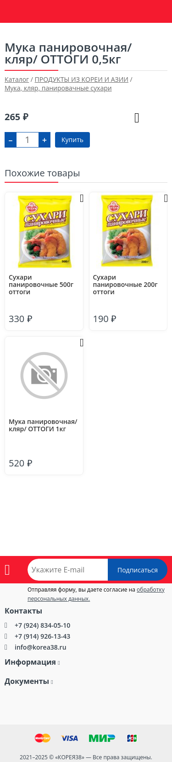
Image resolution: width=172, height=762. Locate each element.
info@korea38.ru (41, 647)
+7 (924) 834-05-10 (42, 625)
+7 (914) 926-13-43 (42, 636)
